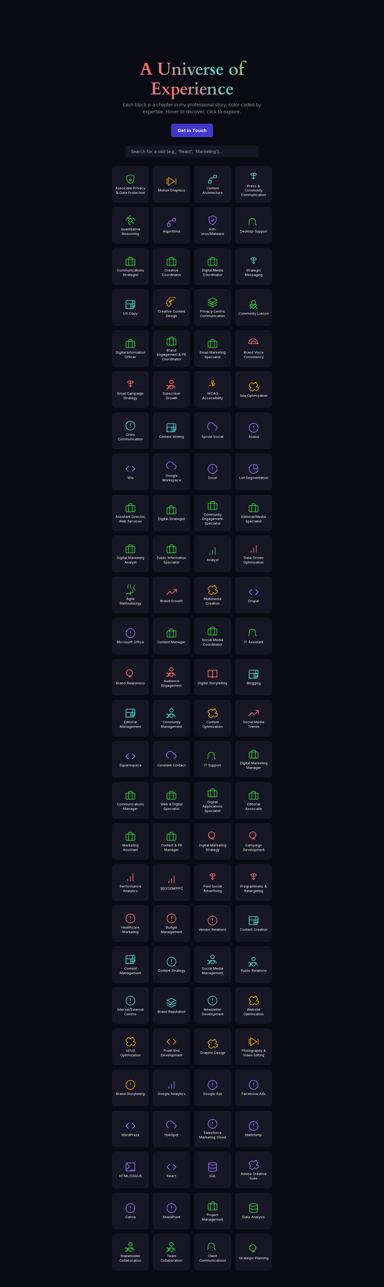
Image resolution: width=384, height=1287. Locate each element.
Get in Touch (192, 130)
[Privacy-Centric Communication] (212, 307)
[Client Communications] (212, 1252)
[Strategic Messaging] (253, 266)
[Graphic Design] (212, 1046)
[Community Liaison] (253, 307)
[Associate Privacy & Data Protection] (130, 184)
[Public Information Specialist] (171, 553)
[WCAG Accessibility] (212, 389)
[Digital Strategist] (171, 512)
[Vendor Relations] (212, 923)
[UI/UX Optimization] (130, 1046)
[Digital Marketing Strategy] (212, 841)
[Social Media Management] (212, 964)
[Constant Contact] (171, 759)
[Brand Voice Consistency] (253, 348)
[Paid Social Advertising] (212, 882)
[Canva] (130, 1211)
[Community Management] (171, 718)
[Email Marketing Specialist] (212, 348)
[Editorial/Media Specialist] (253, 512)
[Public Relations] (253, 964)
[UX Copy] (130, 307)
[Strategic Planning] (253, 1252)
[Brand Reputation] (171, 1005)
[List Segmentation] (253, 471)
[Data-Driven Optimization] (253, 553)
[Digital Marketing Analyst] (130, 553)
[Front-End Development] (171, 1046)
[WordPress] (130, 1128)
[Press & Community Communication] (253, 184)
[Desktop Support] (253, 225)
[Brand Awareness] (130, 677)
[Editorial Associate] (253, 800)
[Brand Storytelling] (130, 1087)
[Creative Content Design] (171, 307)
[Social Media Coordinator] (212, 636)
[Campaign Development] (253, 841)
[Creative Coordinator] (171, 266)
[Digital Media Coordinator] (212, 266)
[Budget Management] (171, 923)
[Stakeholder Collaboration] (130, 1252)
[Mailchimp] (253, 1128)
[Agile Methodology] (130, 595)
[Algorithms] (171, 225)
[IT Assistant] (253, 636)
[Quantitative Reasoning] (130, 225)
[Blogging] (253, 677)
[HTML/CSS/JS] (130, 1170)
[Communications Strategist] (130, 266)
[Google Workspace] (171, 471)
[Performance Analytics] (130, 882)
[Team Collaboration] (171, 1252)
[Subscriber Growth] (171, 389)
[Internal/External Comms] (130, 1005)
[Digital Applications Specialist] (212, 800)
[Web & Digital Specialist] (171, 800)
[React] (171, 1170)
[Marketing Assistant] (130, 841)
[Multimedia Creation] (212, 595)
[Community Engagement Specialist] (212, 512)
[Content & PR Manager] (171, 841)
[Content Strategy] (171, 964)
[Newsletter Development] (212, 1005)
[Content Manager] (171, 636)
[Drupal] (253, 595)
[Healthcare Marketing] (130, 923)
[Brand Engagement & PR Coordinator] (171, 348)
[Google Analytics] (171, 1087)
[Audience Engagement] (171, 677)
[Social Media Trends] (253, 718)
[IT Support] (212, 759)
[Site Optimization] (253, 389)
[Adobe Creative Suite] (253, 1170)
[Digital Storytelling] (212, 677)
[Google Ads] (212, 1087)
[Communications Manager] (130, 800)
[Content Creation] (253, 923)
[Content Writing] (171, 430)
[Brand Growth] (171, 595)
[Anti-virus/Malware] (212, 225)
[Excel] (212, 471)
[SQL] (212, 1170)
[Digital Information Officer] (130, 348)
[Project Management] (212, 1211)
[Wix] (130, 471)
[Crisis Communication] (130, 430)
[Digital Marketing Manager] (253, 759)
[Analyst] (212, 553)
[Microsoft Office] (130, 636)
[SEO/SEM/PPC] (171, 882)
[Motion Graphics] (171, 184)
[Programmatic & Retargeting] (253, 882)
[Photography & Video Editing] (253, 1046)
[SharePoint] (171, 1211)
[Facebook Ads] (253, 1087)
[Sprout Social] (212, 430)
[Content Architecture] (212, 184)
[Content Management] (130, 964)
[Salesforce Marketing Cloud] (212, 1128)
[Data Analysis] (253, 1211)
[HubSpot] (171, 1128)
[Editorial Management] (130, 718)
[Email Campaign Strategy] (130, 389)
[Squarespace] (130, 759)
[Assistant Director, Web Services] (130, 512)
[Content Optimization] (212, 718)
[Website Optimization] (253, 1005)
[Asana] (253, 430)
